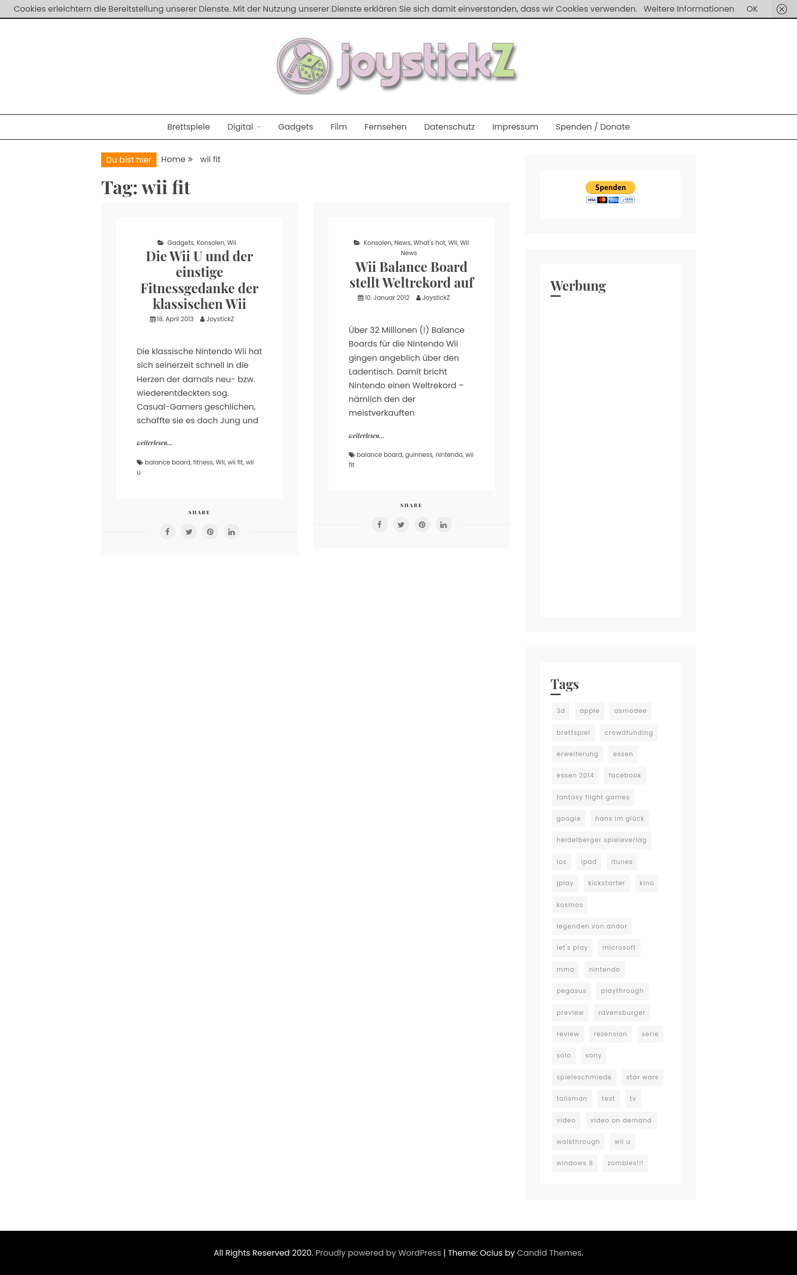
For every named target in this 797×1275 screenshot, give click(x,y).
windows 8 (575, 1163)
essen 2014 (575, 775)
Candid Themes (549, 1253)
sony (594, 1055)
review (568, 1034)
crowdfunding (629, 732)
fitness (203, 462)
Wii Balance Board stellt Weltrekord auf (411, 274)
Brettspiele (188, 127)
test (608, 1098)
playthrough (622, 990)
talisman (572, 1098)
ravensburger (622, 1012)
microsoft (619, 947)
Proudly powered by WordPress (380, 1253)
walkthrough (578, 1141)
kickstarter (606, 883)
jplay (565, 883)
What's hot (429, 242)
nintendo (449, 454)
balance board (167, 462)
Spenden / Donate (593, 127)
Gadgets (295, 127)
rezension (610, 1034)
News (402, 242)
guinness (419, 454)
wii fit (235, 462)
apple (589, 710)
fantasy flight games (593, 797)
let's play (572, 947)
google (569, 818)
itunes (622, 861)
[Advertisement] (610, 454)
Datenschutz (449, 127)
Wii (231, 242)
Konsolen (211, 242)
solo (564, 1055)
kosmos (570, 904)
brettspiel (574, 732)
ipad (589, 861)
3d (561, 710)
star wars (642, 1077)
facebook (624, 775)
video (566, 1120)
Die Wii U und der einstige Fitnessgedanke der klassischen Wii (199, 280)
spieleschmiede (584, 1077)
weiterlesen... (154, 443)
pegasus (572, 990)
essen (623, 754)
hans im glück (620, 818)
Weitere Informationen (688, 9)
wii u (623, 1141)
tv (633, 1098)
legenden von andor (592, 926)
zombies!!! (625, 1163)
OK (752, 9)
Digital (240, 127)
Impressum (515, 127)
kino (647, 883)
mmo (565, 969)
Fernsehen (385, 127)
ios (562, 861)
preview (570, 1012)
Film (339, 127)
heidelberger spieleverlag (602, 839)
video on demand (621, 1120)
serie (650, 1034)
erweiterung (578, 754)
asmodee (630, 710)
